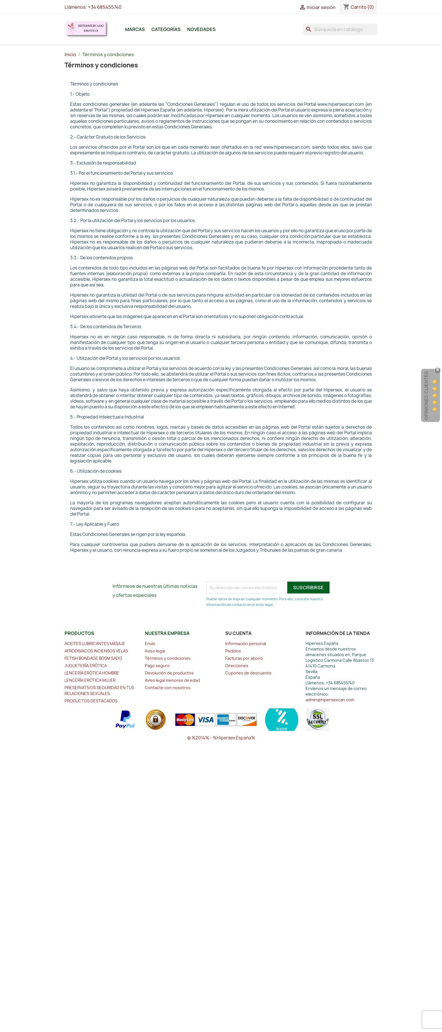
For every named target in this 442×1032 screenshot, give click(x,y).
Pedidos (233, 651)
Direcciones (236, 665)
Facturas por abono (244, 658)
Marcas (135, 29)
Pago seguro (157, 665)
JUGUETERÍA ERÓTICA (86, 665)
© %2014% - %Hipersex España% (221, 738)
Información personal (245, 643)
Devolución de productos (169, 673)
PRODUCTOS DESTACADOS (91, 701)
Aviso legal (155, 651)
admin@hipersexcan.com (330, 699)
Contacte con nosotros (168, 687)
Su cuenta (238, 633)
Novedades (201, 29)
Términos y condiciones (168, 658)
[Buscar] (340, 29)
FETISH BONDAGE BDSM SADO (93, 658)
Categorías (166, 29)
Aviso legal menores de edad (172, 680)
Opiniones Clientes (426, 395)
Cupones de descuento (248, 673)
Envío (150, 643)
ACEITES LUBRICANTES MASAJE (95, 643)
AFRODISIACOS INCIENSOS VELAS (96, 651)
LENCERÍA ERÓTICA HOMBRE (92, 673)
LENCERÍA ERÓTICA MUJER (90, 680)
